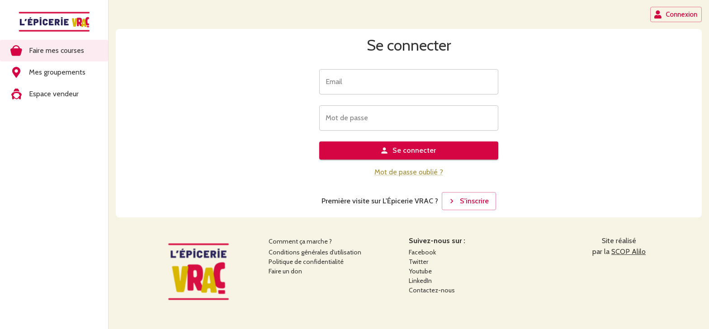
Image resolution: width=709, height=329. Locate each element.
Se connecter (408, 150)
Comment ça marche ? (300, 241)
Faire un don (285, 271)
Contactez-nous (432, 290)
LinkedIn (420, 281)
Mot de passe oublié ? (408, 172)
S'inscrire (468, 201)
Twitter (418, 262)
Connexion (675, 14)
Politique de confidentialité (306, 262)
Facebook (422, 252)
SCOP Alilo (628, 251)
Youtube (420, 271)
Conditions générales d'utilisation (315, 252)
